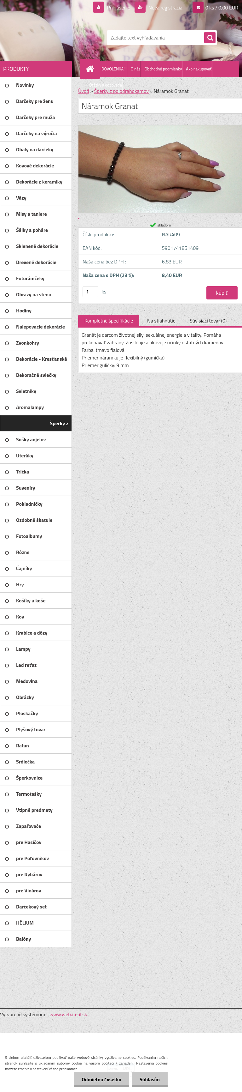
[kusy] (90, 291)
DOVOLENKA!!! (114, 69)
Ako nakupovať (199, 69)
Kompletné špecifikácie (108, 320)
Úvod (83, 91)
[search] (210, 38)
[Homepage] (91, 69)
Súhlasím (150, 1079)
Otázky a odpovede (105, 85)
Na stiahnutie (161, 320)
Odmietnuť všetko (101, 1079)
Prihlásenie (118, 7)
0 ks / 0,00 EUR (221, 7)
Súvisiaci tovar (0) (208, 320)
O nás (136, 69)
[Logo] (43, 37)
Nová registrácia (164, 7)
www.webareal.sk (68, 1014)
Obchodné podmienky (163, 69)
